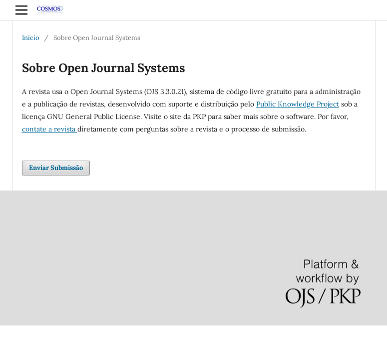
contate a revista (49, 129)
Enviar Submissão (56, 168)
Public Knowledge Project (297, 104)
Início (30, 38)
